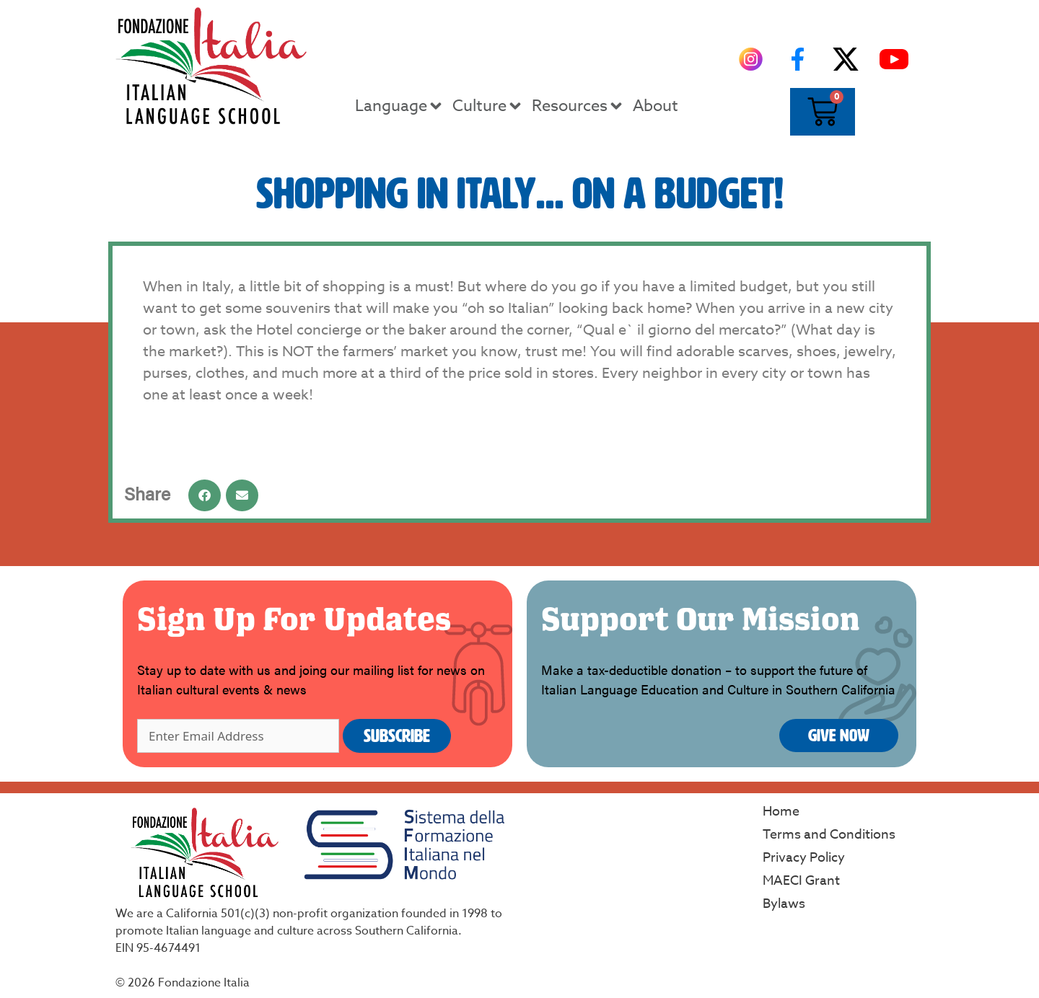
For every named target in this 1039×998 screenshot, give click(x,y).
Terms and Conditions (829, 834)
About (655, 106)
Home (781, 811)
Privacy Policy (804, 857)
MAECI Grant (801, 881)
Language (399, 106)
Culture (488, 106)
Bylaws (784, 904)
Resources (578, 106)
